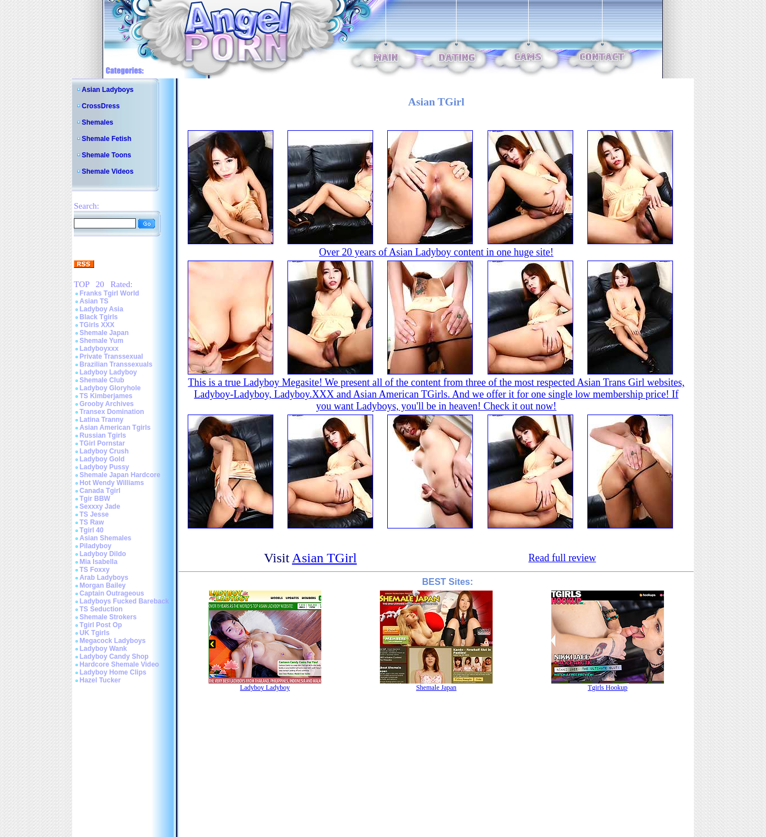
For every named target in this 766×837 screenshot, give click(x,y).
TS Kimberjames (105, 396)
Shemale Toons (106, 155)
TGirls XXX (96, 325)
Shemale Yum (101, 341)
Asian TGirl (324, 557)
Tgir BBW (94, 499)
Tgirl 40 (91, 530)
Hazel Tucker (100, 680)
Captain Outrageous (111, 593)
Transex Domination (111, 412)
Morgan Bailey (102, 585)
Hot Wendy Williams (111, 483)
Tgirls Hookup (607, 687)
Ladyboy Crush (104, 451)
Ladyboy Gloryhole (110, 388)
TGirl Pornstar (102, 443)
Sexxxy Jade (99, 506)
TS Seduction (101, 609)
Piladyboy (95, 546)
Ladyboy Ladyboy (108, 372)
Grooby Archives (106, 404)
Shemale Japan (104, 333)
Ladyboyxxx (98, 349)
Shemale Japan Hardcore (119, 475)
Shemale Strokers (107, 617)
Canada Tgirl (100, 491)
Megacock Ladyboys (112, 641)
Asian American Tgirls (114, 427)
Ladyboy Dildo (102, 554)
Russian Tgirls (102, 435)
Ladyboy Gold (102, 459)
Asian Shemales (105, 538)
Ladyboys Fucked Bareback (124, 601)
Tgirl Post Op (100, 625)
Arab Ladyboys (104, 578)
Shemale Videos (108, 171)
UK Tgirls (94, 633)
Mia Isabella (98, 562)
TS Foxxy (94, 570)
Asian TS (93, 301)
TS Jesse (94, 514)
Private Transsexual (111, 356)
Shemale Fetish (106, 139)
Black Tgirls (98, 317)
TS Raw (91, 522)
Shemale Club (101, 380)
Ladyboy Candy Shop (114, 656)
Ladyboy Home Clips (113, 672)
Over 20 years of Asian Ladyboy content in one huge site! (436, 252)
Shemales (97, 122)
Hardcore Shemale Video (119, 664)
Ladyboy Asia (101, 309)
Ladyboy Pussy (104, 467)
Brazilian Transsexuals (115, 364)
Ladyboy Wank (103, 649)
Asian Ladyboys (108, 90)
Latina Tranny (101, 420)
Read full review (562, 557)
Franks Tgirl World (109, 293)
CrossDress (100, 106)
